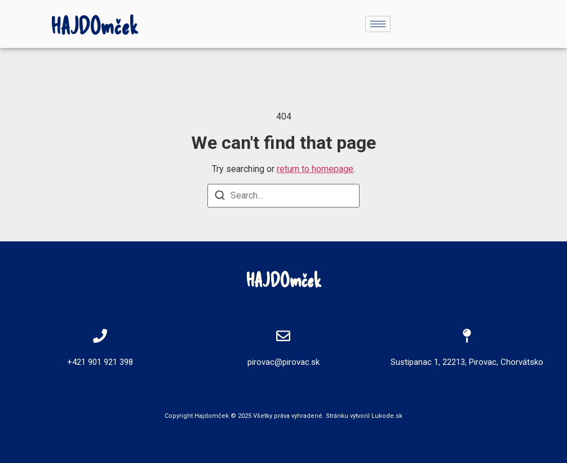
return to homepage (315, 169)
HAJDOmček (94, 25)
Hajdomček (211, 416)
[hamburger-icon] (378, 24)
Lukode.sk (386, 416)
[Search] (219, 197)
